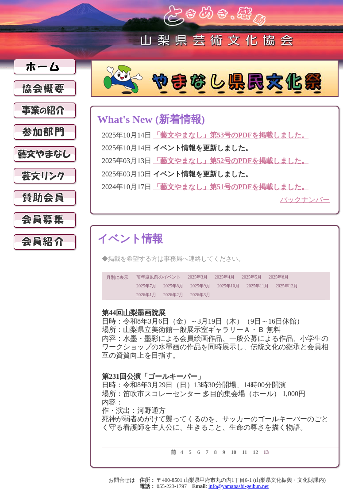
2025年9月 (200, 285)
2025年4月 (225, 277)
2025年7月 (146, 285)
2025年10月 (228, 285)
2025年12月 (287, 285)
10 (233, 452)
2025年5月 (252, 277)
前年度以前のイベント (158, 277)
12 (255, 452)
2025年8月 (173, 285)
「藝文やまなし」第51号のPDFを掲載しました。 (230, 187)
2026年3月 (200, 294)
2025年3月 (198, 277)
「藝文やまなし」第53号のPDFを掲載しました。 (230, 135)
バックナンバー (305, 199)
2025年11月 (258, 285)
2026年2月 (173, 294)
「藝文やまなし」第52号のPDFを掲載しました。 (230, 160)
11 (244, 452)
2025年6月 (279, 277)
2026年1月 (146, 294)
